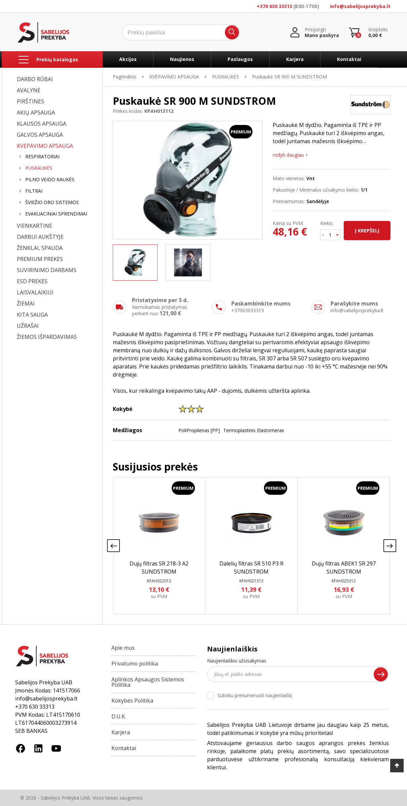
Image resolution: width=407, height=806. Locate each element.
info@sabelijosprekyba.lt (360, 6)
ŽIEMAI (26, 303)
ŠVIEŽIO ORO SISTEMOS (52, 202)
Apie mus (123, 647)
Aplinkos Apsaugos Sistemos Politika (147, 682)
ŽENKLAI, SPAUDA (40, 248)
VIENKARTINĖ (34, 225)
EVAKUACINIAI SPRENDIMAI (56, 214)
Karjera (295, 59)
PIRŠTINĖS (30, 101)
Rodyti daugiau (288, 155)
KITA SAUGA (32, 314)
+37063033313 (247, 310)
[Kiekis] (330, 234)
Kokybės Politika (132, 700)
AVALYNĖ (28, 90)
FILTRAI (33, 191)
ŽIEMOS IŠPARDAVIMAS (47, 337)
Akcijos (128, 59)
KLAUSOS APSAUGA (41, 123)
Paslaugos (240, 59)
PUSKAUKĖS (38, 168)
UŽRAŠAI (28, 325)
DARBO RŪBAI (35, 79)
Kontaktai (349, 59)
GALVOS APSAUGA (40, 134)
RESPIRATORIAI (42, 156)
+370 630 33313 (274, 6)
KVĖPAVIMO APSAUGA (45, 146)
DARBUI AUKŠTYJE (40, 236)
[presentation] (113, 545)
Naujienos (182, 59)
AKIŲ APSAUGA (36, 112)
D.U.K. (118, 716)
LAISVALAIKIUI (35, 292)
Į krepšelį (367, 230)
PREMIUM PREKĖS (40, 259)
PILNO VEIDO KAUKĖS (49, 179)
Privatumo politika (134, 663)
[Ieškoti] (181, 32)
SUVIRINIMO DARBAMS (46, 270)
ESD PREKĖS (32, 281)
